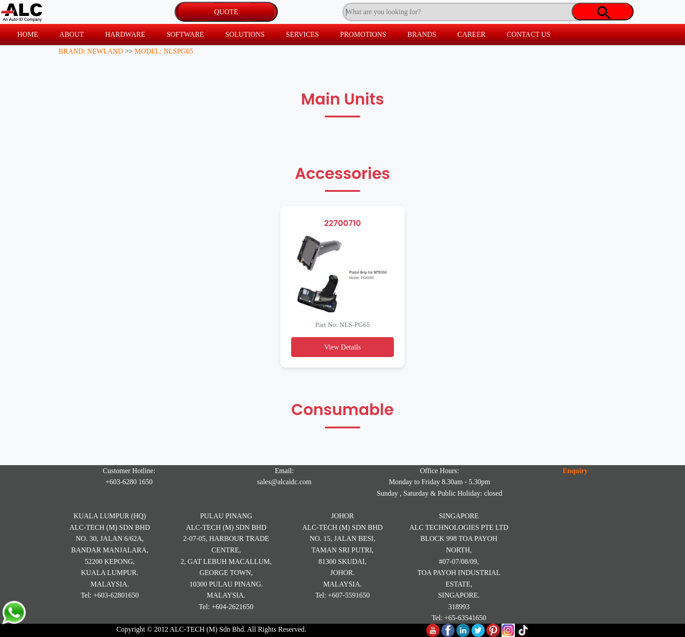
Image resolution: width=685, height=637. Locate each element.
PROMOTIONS (363, 34)
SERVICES (302, 34)
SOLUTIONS (245, 34)
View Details (342, 347)
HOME (27, 34)
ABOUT (71, 34)
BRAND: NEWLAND (90, 51)
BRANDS (422, 34)
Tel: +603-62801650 (110, 595)
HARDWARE (125, 34)
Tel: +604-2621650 (226, 606)
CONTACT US (528, 34)
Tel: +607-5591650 (342, 595)
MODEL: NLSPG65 (164, 51)
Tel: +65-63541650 (459, 617)
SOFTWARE (185, 34)
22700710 (342, 223)
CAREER (471, 34)
